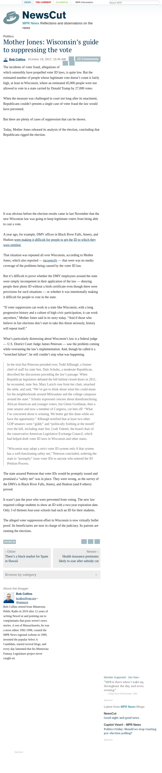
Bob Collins (14, 60)
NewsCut (110, 46)
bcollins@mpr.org (26, 600)
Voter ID (9, 543)
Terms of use (129, 735)
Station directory (131, 722)
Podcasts (87, 722)
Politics (8, 37)
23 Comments (88, 60)
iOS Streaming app (94, 711)
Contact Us (49, 745)
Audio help (10, 719)
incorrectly (50, 262)
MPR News (31, 23)
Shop (45, 750)
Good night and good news (121, 51)
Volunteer (87, 740)
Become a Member (94, 735)
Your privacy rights (133, 740)
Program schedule (133, 717)
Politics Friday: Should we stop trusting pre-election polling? (130, 64)
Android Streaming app (97, 717)
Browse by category (20, 576)
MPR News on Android (57, 717)
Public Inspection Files (136, 745)
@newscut (22, 603)
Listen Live (15, 713)
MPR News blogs (54, 722)
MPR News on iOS (54, 711)
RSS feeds (127, 711)
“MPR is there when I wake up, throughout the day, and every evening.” (131, 20)
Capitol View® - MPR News (122, 57)
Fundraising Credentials (97, 745)
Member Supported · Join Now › (122, 10)
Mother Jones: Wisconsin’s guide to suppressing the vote (51, 47)
